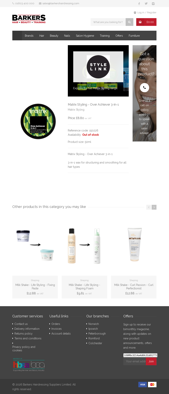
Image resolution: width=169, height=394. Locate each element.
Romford (94, 338)
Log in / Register (145, 12)
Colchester (95, 343)
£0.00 (150, 22)
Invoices (56, 328)
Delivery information (27, 328)
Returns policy (23, 333)
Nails (67, 35)
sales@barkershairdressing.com (60, 3)
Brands (29, 35)
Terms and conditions (27, 338)
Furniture (134, 35)
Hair (41, 35)
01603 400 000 (24, 3)
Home (17, 35)
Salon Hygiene (85, 35)
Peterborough (97, 333)
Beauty (54, 35)
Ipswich (93, 328)
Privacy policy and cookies (23, 348)
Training (105, 35)
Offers (119, 35)
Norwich (93, 323)
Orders (55, 323)
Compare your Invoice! (30, 45)
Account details (61, 333)
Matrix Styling (76, 109)
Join (151, 361)
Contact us (21, 323)
